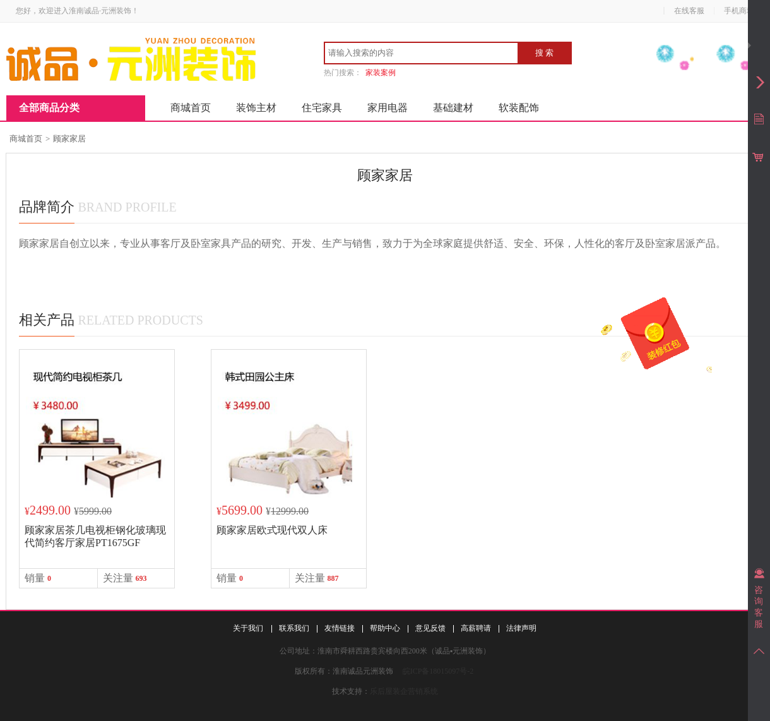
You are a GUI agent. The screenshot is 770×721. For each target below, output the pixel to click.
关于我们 (248, 628)
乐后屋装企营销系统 (404, 691)
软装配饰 (519, 107)
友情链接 (339, 628)
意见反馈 (430, 628)
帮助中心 (385, 628)
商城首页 (190, 107)
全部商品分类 (49, 107)
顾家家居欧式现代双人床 (272, 530)
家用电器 (387, 107)
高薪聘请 (476, 628)
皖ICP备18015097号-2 (438, 671)
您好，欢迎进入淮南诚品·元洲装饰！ (77, 10)
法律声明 (521, 628)
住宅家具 (322, 107)
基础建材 (453, 107)
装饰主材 (256, 107)
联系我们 (294, 628)
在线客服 (689, 10)
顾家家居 (69, 138)
